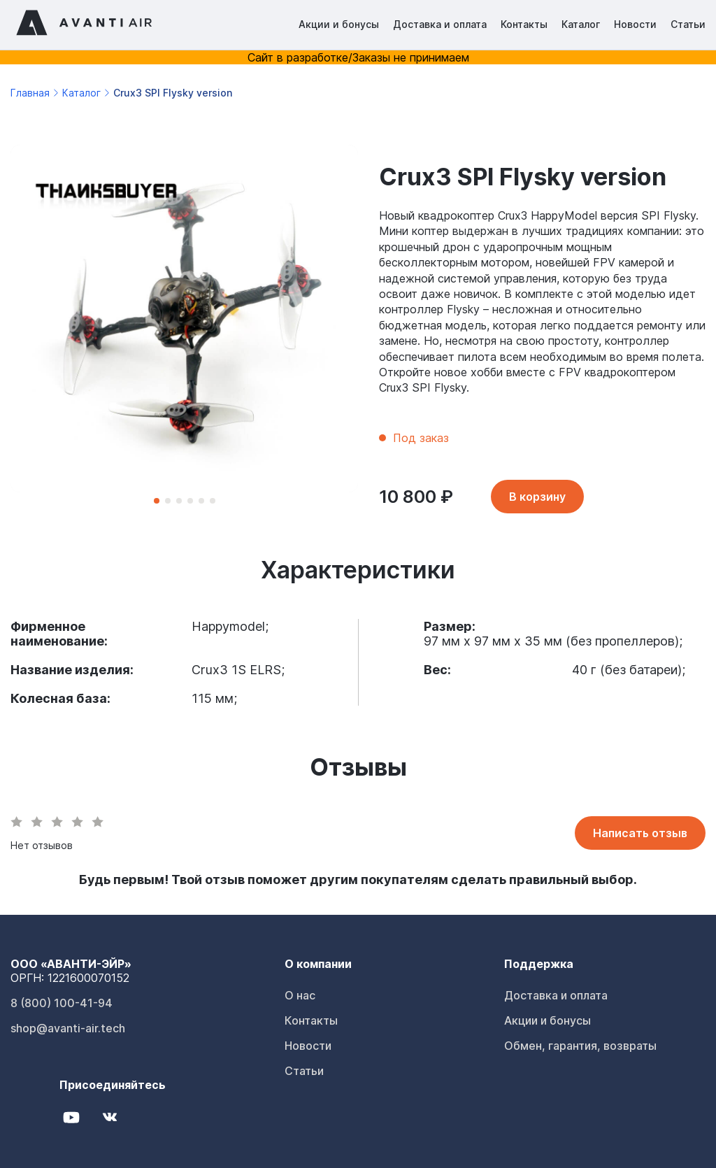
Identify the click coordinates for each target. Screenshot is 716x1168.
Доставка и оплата (440, 24)
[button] (156, 501)
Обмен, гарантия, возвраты (580, 1046)
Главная (30, 93)
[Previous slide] (42, 329)
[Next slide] (326, 329)
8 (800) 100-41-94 (61, 1003)
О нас (300, 995)
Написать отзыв (640, 833)
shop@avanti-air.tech (67, 1028)
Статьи (688, 24)
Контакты (524, 24)
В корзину (537, 497)
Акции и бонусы (339, 24)
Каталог (580, 24)
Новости (635, 24)
